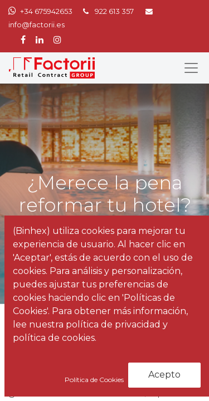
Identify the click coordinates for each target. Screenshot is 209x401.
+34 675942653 (46, 11)
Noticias (73, 337)
